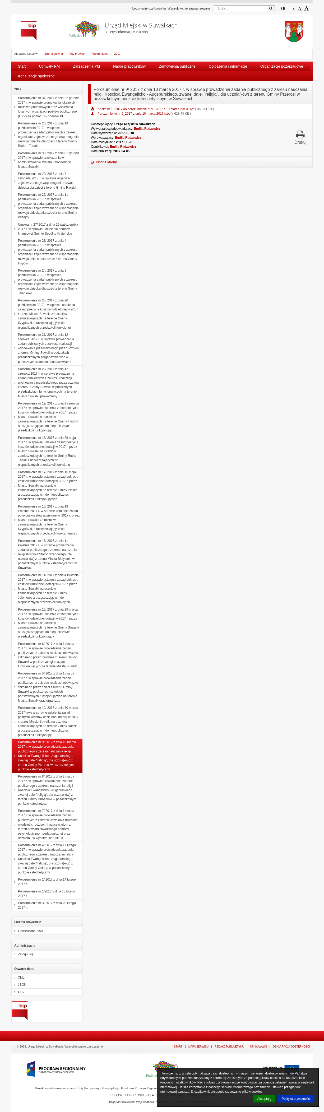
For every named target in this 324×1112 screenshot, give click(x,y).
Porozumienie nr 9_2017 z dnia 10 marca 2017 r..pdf (135, 113)
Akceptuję (264, 1099)
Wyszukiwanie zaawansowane (189, 8)
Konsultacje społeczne (36, 76)
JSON (19, 984)
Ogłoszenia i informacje (228, 66)
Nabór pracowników (129, 66)
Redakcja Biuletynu (229, 1046)
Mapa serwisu (198, 1046)
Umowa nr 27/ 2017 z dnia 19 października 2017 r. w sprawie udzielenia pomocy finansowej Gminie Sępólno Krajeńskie (45, 229)
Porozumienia (99, 53)
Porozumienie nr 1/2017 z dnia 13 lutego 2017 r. (43, 893)
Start (22, 66)
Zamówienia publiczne (177, 66)
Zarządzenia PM (86, 66)
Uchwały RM (49, 66)
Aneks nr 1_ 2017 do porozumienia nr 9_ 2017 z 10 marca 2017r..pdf (146, 109)
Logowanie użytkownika (149, 8)
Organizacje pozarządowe (281, 66)
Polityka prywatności (296, 1099)
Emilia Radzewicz (147, 129)
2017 (117, 53)
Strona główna (53, 53)
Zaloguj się (22, 954)
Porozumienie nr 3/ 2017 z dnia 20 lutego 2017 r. (44, 905)
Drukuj (300, 137)
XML (18, 977)
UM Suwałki (258, 1046)
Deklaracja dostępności (291, 1046)
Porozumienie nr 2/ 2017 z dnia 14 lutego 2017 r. (44, 881)
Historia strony (104, 162)
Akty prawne (77, 53)
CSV (18, 992)
